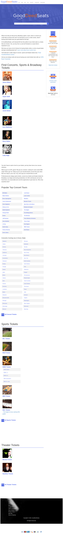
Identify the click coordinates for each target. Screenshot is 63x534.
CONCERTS (37, 2)
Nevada (25, 246)
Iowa (4, 280)
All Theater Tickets (10, 484)
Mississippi (5, 306)
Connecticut (5, 258)
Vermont (26, 294)
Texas (25, 289)
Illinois (4, 275)
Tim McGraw (27, 215)
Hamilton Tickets (8, 474)
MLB (25, 2)
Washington (26, 300)
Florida (4, 263)
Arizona (4, 246)
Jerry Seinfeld (6, 221)
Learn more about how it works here (26, 50)
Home (9, 502)
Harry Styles (6, 141)
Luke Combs (27, 195)
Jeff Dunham (5, 218)
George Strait (6, 212)
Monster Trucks (27, 201)
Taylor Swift (6, 96)
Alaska (4, 244)
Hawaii (4, 269)
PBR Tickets (27, 226)
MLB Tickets (6, 353)
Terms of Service (12, 515)
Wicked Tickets (7, 459)
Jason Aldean (7, 82)
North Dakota (27, 263)
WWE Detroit (6, 369)
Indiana (4, 277)
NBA (22, 2)
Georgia (4, 266)
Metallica (26, 198)
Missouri (4, 309)
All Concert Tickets (11, 314)
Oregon (25, 272)
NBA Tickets (6, 396)
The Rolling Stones (28, 212)
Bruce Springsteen (7, 198)
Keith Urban (5, 226)
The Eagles (26, 209)
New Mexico (26, 255)
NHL (28, 2)
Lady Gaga (6, 155)
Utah (25, 292)
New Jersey (26, 252)
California (5, 252)
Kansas (4, 283)
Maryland (5, 294)
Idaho (4, 272)
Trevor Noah (27, 221)
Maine (4, 292)
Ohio (25, 266)
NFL (19, 2)
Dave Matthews (7, 127)
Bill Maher (5, 192)
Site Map (10, 513)
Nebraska (26, 244)
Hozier (4, 215)
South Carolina (27, 280)
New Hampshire (27, 249)
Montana (26, 241)
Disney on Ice (6, 207)
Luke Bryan (26, 192)
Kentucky (5, 286)
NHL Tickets (6, 410)
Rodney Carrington (28, 207)
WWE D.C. (6, 375)
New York (26, 258)
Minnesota (5, 303)
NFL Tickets (6, 338)
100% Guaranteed (12, 508)
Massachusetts (6, 297)
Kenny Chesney (6, 229)
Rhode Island (27, 277)
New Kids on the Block (29, 204)
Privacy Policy (11, 511)
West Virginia (27, 303)
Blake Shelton (6, 195)
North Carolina (27, 261)
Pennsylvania (27, 275)
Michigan (4, 300)
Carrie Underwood (7, 201)
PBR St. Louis (7, 381)
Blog (9, 505)
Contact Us (10, 506)
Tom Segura (27, 224)
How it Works (11, 510)
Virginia (25, 297)
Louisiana (5, 289)
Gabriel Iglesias (6, 209)
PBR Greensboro (7, 378)
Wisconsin (26, 306)
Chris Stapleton (6, 204)
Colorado (4, 255)
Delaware (5, 261)
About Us (10, 503)
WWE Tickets (7, 367)
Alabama (4, 241)
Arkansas (5, 249)
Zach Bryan (26, 229)
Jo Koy (4, 224)
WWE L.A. (6, 372)
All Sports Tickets (10, 420)
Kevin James (6, 232)
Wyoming (26, 309)
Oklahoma (26, 269)
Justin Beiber (7, 110)
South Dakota (27, 283)
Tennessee (26, 286)
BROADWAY (42, 2)
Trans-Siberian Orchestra (30, 218)
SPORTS (31, 2)
